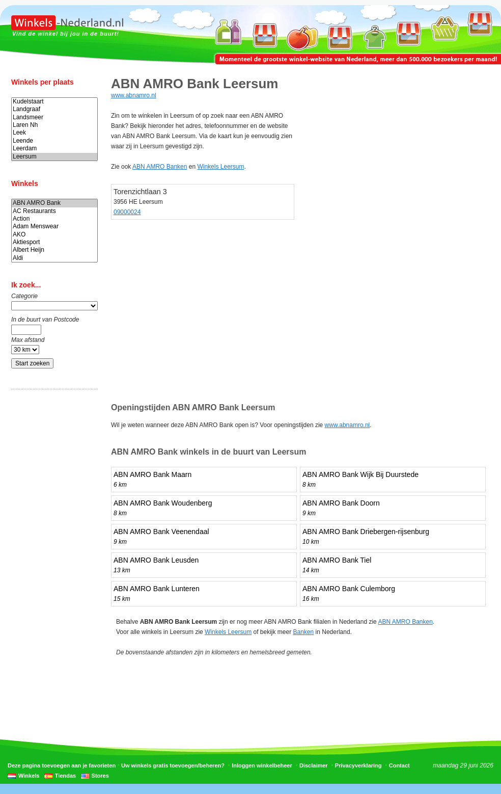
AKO (54, 235)
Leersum (54, 157)
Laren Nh (54, 125)
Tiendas (65, 776)
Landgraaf (54, 109)
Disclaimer (313, 765)
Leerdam (54, 148)
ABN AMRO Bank (54, 203)
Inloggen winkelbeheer (262, 765)
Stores (100, 776)
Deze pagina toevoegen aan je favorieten (62, 765)
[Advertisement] (52, 557)
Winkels (28, 776)
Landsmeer (54, 117)
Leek (54, 133)
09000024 (127, 212)
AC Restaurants (54, 211)
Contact (399, 765)
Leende (54, 141)
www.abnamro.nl (133, 95)
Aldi (54, 258)
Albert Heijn (54, 250)
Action (54, 219)
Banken (303, 632)
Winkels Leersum (220, 166)
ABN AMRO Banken (159, 166)
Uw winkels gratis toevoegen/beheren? (173, 765)
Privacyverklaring (358, 765)
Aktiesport (54, 242)
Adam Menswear (54, 226)
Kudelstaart (54, 101)
